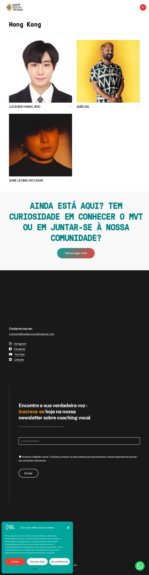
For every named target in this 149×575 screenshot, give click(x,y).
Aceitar (15, 561)
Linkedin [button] (19, 359)
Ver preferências (59, 561)
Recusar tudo (37, 561)
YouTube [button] (19, 354)
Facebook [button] (19, 349)
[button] (68, 527)
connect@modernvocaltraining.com (31, 334)
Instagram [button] (20, 343)
